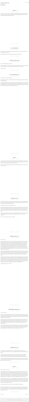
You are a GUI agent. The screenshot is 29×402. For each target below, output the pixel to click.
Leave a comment (17, 43)
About (26, 2)
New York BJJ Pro (14, 48)
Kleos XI (14, 10)
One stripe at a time (5, 3)
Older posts (2, 394)
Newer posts (26, 394)
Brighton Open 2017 (14, 236)
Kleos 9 (14, 366)
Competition (12, 43)
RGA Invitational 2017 (14, 74)
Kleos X (14, 157)
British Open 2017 (14, 347)
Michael (18, 11)
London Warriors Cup (14, 60)
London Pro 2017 (14, 198)
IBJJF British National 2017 (14, 309)
